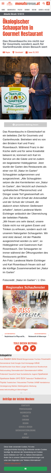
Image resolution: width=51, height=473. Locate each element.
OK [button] (25, 468)
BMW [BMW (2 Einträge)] (14, 359)
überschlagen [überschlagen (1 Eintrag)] (22, 390)
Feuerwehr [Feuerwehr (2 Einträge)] (46, 359)
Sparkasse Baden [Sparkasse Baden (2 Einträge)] (7, 378)
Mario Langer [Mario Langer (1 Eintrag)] (21, 367)
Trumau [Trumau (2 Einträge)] (30, 382)
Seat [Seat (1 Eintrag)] (18, 374)
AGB (25, 433)
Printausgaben (25, 408)
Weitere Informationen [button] (12, 463)
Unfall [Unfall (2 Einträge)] (36, 382)
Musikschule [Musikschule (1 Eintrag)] (42, 367)
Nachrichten (11, 10)
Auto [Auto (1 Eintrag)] (2, 359)
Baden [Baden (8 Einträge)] (7, 359)
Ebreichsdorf (19, 52)
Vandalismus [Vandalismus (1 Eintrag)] (45, 382)
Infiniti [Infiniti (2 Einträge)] (37, 363)
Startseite (25, 405)
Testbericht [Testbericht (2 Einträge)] (39, 378)
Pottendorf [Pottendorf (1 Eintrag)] (4, 374)
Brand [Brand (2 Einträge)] (19, 359)
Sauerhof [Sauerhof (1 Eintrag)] (12, 374)
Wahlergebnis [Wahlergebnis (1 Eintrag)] (23, 386)
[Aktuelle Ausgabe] (8, 2)
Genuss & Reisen (44, 10)
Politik (20, 10)
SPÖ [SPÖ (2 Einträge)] (18, 378)
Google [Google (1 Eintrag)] (18, 363)
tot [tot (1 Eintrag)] (45, 378)
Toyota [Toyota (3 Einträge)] (3, 382)
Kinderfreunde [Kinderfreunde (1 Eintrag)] (5, 367)
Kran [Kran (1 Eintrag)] (13, 367)
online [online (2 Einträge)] (40, 370)
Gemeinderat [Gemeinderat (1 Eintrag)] (5, 363)
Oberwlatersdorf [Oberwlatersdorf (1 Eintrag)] (30, 370)
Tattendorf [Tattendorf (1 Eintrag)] (30, 378)
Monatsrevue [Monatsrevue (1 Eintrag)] (32, 367)
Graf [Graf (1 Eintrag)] (23, 363)
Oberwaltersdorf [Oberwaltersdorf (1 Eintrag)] (17, 370)
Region (34, 10)
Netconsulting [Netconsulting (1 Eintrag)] (5, 370)
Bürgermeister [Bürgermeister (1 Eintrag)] (28, 359)
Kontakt (25, 437)
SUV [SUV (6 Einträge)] (23, 378)
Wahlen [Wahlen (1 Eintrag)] (14, 386)
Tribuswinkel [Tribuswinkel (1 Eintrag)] (22, 382)
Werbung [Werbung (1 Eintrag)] (32, 386)
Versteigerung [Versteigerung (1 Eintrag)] (5, 386)
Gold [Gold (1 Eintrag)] (12, 363)
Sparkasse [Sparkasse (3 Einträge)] (43, 374)
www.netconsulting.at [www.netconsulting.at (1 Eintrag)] (8, 390)
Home (3, 10)
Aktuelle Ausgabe (9, 4)
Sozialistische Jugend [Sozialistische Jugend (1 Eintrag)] (29, 374)
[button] (3, 3)
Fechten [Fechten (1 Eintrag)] (37, 359)
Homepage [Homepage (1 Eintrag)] (29, 363)
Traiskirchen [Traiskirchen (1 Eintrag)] (11, 382)
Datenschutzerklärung (25, 430)
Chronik (27, 10)
